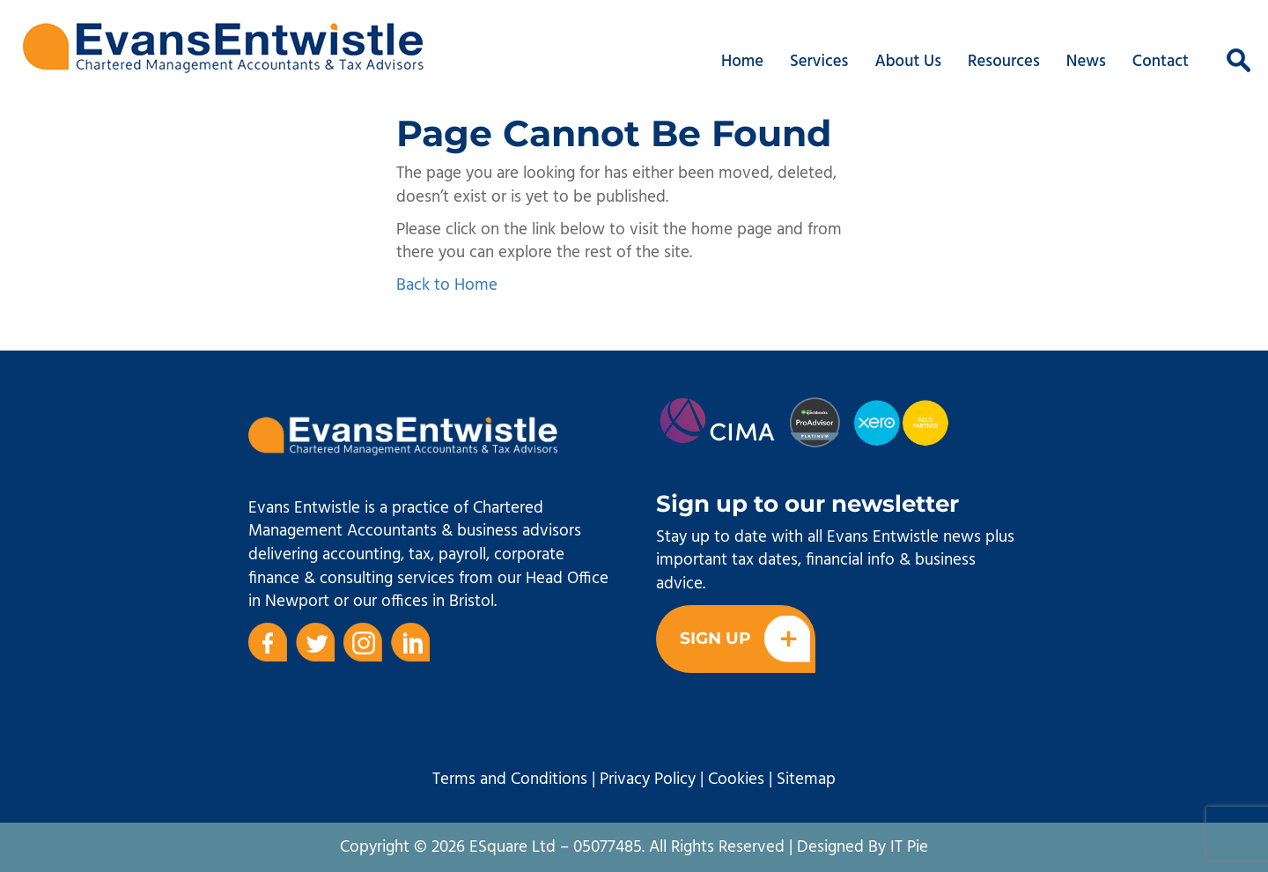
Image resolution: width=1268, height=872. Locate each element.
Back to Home (447, 285)
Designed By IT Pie (862, 847)
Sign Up (745, 639)
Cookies (736, 779)
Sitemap (806, 779)
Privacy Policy (648, 779)
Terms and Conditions (509, 779)
